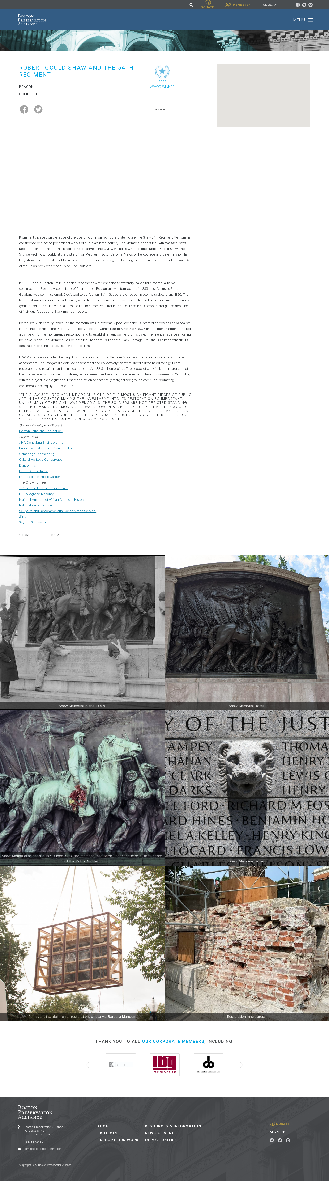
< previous (26, 535)
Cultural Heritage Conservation (42, 459)
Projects (107, 1133)
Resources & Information (173, 1126)
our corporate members (173, 1041)
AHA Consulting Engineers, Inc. (42, 442)
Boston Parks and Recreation (41, 431)
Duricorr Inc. (28, 465)
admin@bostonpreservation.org (45, 1149)
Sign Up (278, 1132)
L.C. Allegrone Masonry (36, 494)
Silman (24, 517)
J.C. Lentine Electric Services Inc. (43, 488)
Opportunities (161, 1140)
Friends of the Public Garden (40, 477)
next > (54, 535)
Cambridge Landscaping (37, 454)
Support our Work (118, 1140)
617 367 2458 (272, 5)
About (104, 1126)
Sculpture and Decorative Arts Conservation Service (57, 511)
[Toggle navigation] (310, 20)
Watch (160, 109)
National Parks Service (36, 505)
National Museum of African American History (52, 500)
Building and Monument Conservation (46, 448)
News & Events (161, 1133)
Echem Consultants (33, 471)
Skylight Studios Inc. (33, 522)
